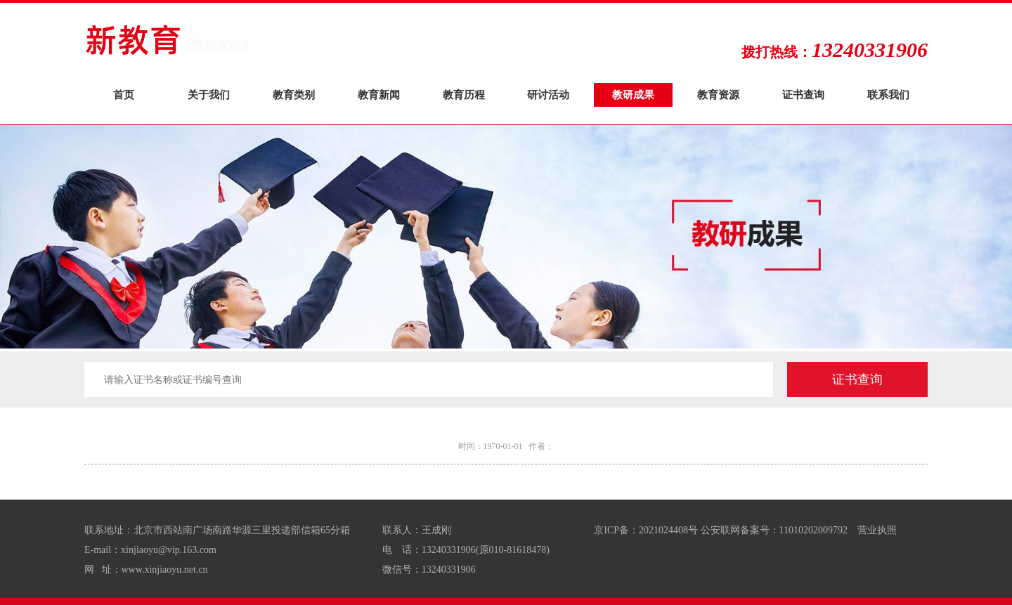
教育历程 (464, 94)
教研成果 (633, 94)
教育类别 (294, 94)
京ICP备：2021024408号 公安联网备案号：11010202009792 (721, 530)
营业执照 (877, 530)
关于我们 (209, 94)
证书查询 (803, 94)
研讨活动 (548, 94)
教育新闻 (379, 94)
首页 (123, 94)
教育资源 (718, 94)
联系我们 (888, 94)
